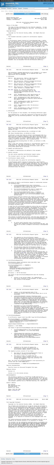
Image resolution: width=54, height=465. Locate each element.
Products (9, 8)
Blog (52, 0)
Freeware (3, 8)
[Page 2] (45, 121)
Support (20, 8)
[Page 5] (45, 286)
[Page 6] (45, 341)
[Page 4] (45, 231)
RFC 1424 (10, 89)
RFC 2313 (10, 13)
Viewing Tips (8, 459)
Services (15, 8)
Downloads (47, 0)
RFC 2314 (9, 69)
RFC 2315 (44, 13)
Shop (43, 0)
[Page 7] (45, 396)
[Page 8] (45, 451)
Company (25, 8)
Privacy (13, 459)
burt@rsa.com (15, 390)
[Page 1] (45, 66)
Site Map (3, 459)
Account (39, 0)
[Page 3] (45, 176)
